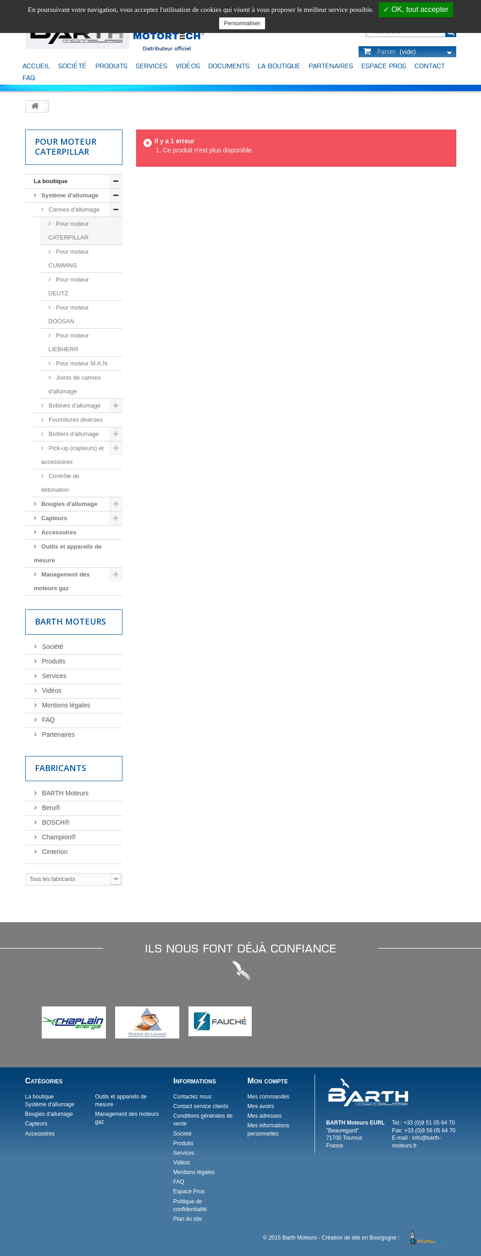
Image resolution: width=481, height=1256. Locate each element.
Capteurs (53, 518)
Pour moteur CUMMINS (69, 258)
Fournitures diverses (75, 419)
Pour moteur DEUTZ (69, 286)
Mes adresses (264, 1116)
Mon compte (267, 1081)
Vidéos (188, 65)
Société (72, 65)
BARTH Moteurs (64, 793)
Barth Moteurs (70, 621)
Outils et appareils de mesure (68, 553)
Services (151, 65)
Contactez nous (192, 1096)
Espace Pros (383, 65)
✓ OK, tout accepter (415, 9)
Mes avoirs (260, 1106)
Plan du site (187, 1219)
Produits (111, 65)
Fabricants (60, 767)
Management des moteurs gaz (62, 581)
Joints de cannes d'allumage (75, 384)
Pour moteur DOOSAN (69, 314)
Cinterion (54, 851)
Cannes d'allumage (73, 209)
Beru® (50, 807)
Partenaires (331, 65)
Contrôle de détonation (60, 483)
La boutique (279, 65)
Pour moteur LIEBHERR (69, 342)
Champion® (58, 837)
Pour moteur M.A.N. (82, 363)
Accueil (36, 65)
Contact (430, 65)
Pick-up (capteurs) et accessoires (72, 455)
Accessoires (58, 532)
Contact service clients (200, 1106)
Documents (228, 65)
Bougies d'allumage (69, 503)
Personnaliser (242, 23)
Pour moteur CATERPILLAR (69, 230)
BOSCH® (55, 822)
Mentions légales (65, 705)
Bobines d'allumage (74, 405)
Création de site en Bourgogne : (388, 1237)
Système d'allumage (69, 195)
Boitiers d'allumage (73, 433)
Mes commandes (268, 1096)
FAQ (28, 77)
